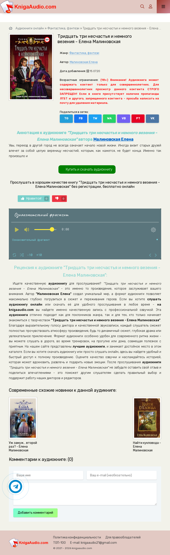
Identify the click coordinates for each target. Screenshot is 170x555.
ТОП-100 (59, 543)
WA (109, 118)
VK (152, 118)
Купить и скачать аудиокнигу (89, 169)
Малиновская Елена (84, 62)
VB (124, 118)
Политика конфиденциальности (77, 537)
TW (95, 118)
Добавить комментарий (35, 513)
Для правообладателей (123, 537)
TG (66, 118)
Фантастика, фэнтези (84, 53)
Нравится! (35, 198)
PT (138, 118)
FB (81, 118)
